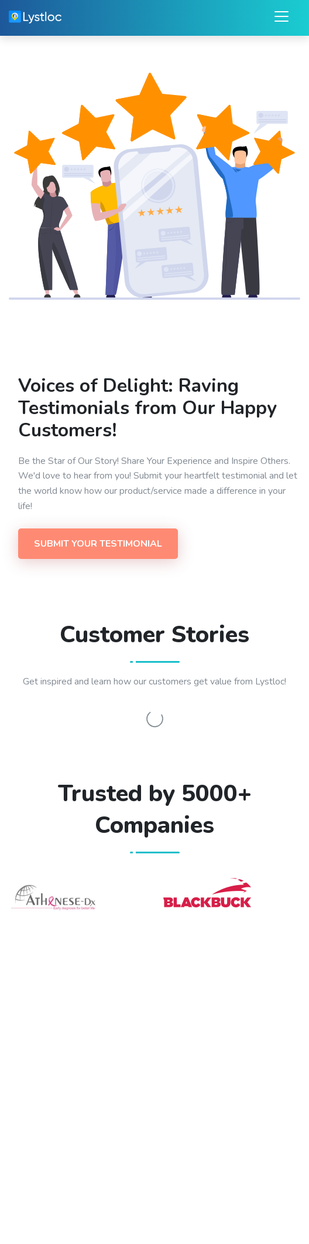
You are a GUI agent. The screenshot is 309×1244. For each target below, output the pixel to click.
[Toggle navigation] (278, 16)
